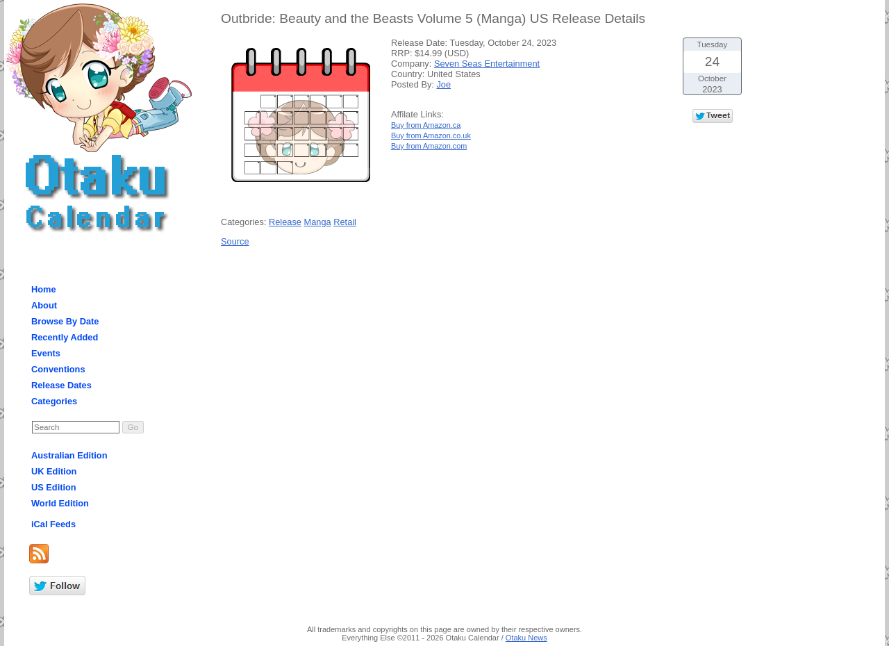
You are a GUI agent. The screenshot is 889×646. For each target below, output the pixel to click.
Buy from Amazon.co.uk (431, 135)
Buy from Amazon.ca (425, 125)
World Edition (60, 503)
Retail (344, 222)
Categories (54, 401)
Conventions (58, 369)
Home (43, 289)
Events (45, 353)
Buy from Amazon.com (429, 146)
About (44, 305)
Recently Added (64, 337)
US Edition (53, 487)
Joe (443, 84)
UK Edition (53, 471)
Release (285, 222)
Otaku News (526, 637)
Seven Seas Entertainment (487, 63)
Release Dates (61, 385)
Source (235, 241)
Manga (317, 222)
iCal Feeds (53, 524)
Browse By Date (65, 321)
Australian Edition (69, 455)
